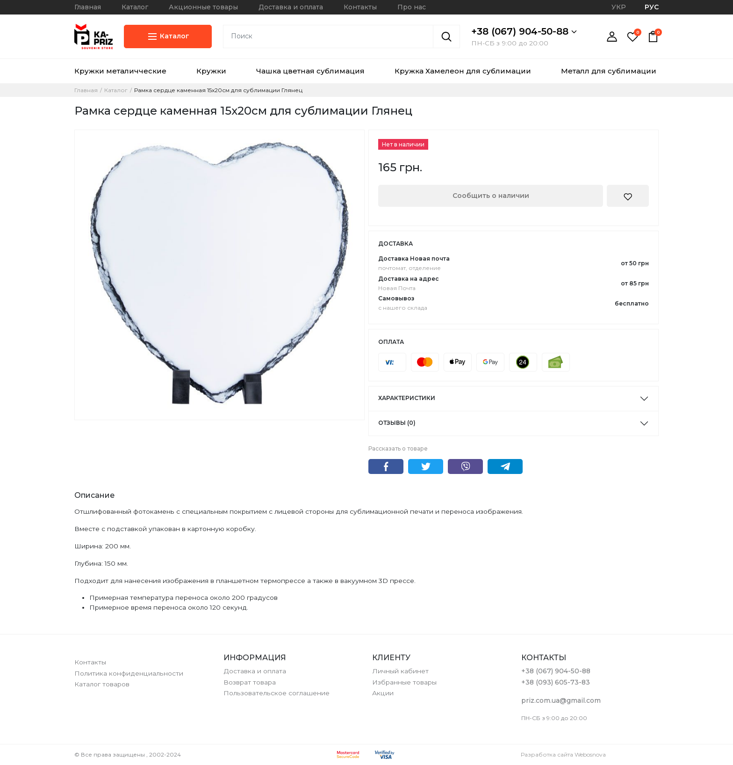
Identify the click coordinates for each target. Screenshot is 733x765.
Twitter (425, 466)
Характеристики (406, 397)
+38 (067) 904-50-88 (524, 31)
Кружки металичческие (120, 70)
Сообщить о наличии (491, 195)
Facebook (385, 466)
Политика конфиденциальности (128, 673)
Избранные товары (404, 682)
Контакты (360, 7)
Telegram (505, 466)
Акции (383, 693)
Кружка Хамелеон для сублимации (463, 70)
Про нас (411, 7)
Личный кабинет (400, 671)
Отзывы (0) (397, 422)
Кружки (211, 70)
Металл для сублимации (608, 70)
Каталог (135, 7)
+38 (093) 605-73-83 (555, 682)
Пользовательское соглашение (276, 693)
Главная (87, 7)
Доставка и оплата (291, 7)
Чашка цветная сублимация (310, 70)
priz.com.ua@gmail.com (561, 700)
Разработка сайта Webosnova (563, 754)
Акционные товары (203, 7)
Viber (465, 466)
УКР (618, 7)
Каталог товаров (101, 684)
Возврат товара (249, 682)
